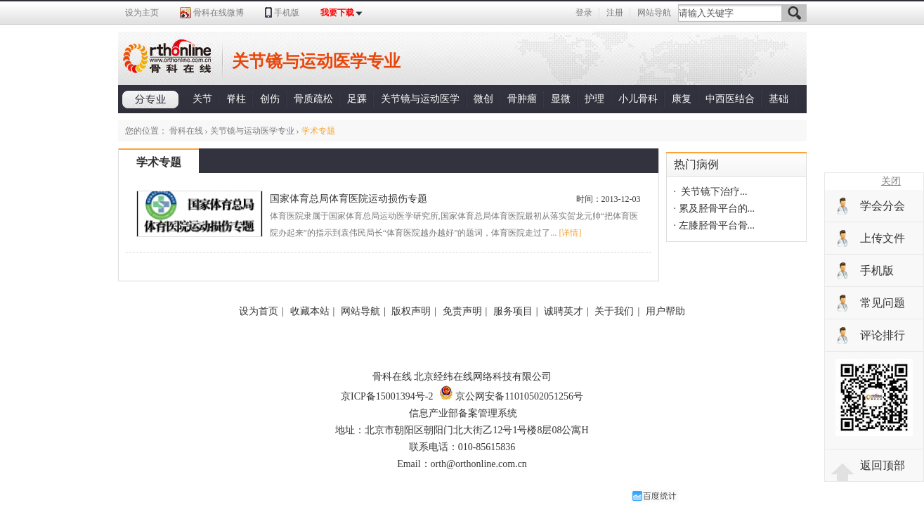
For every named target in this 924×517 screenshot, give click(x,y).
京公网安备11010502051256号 (511, 396)
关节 (202, 99)
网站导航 (654, 13)
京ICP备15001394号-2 (387, 396)
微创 (483, 99)
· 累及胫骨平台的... (714, 208)
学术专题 (158, 162)
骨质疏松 (313, 99)
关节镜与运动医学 (420, 99)
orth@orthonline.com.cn (479, 464)
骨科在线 (186, 131)
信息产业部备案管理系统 (463, 413)
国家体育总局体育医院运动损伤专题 (348, 198)
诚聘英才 (563, 311)
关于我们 (614, 311)
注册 (614, 13)
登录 (583, 13)
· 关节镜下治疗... (711, 191)
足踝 (357, 99)
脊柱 (236, 99)
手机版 (286, 13)
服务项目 (513, 311)
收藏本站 (310, 311)
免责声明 (462, 311)
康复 (681, 99)
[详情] (570, 233)
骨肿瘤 (522, 99)
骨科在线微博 (218, 13)
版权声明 (411, 311)
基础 (778, 99)
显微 (561, 99)
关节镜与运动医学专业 (252, 131)
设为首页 (258, 311)
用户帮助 (665, 311)
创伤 (270, 99)
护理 (594, 99)
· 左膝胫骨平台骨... (714, 225)
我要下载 (337, 13)
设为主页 (142, 13)
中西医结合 (730, 99)
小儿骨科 (638, 99)
